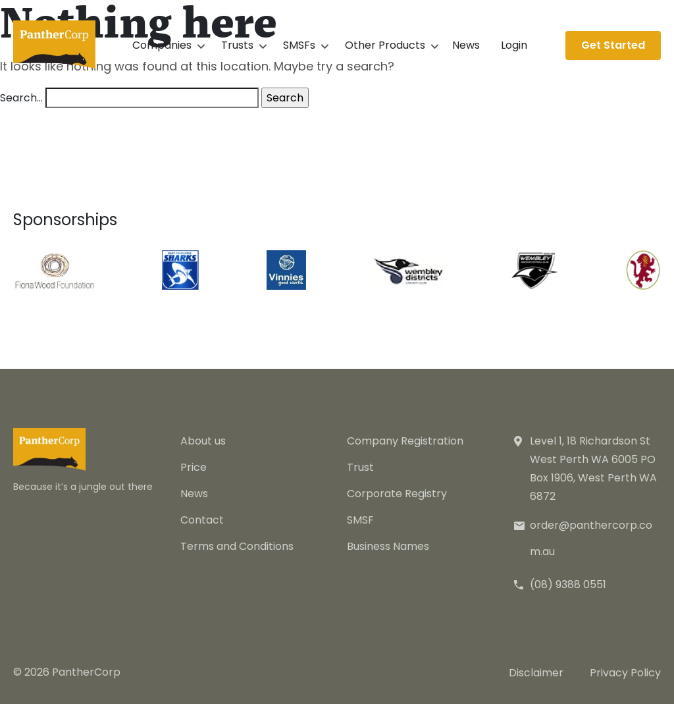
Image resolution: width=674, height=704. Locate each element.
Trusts (237, 45)
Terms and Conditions (237, 546)
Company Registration (405, 440)
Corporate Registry (397, 493)
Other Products (385, 45)
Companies (162, 45)
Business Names (388, 546)
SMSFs (299, 45)
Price (193, 467)
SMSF (360, 520)
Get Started (613, 45)
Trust (360, 467)
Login (514, 45)
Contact (202, 520)
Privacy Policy (625, 672)
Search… (21, 97)
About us (203, 440)
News (466, 45)
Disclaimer (536, 672)
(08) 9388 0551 (568, 584)
